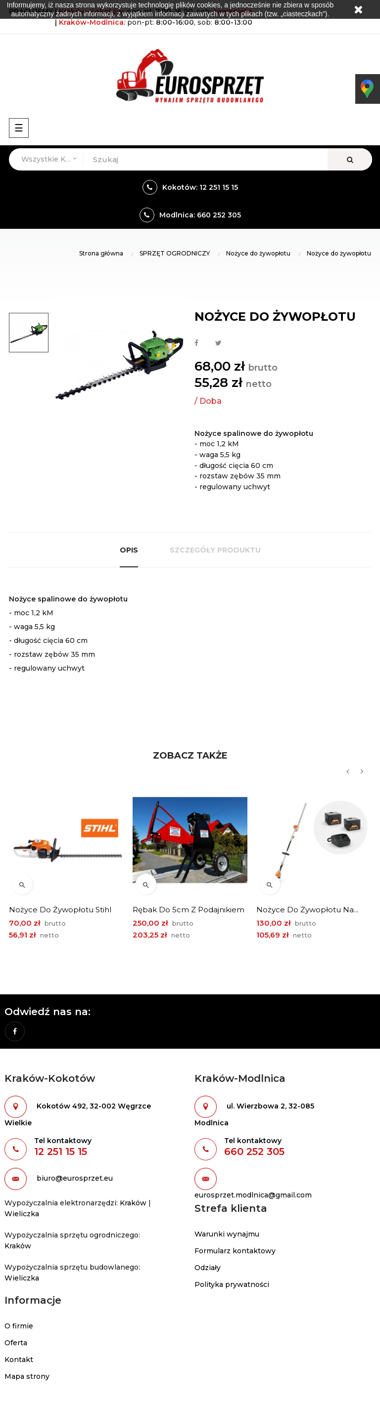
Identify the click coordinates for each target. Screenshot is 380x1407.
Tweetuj (218, 343)
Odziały (207, 1267)
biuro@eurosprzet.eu (75, 1178)
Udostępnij (196, 343)
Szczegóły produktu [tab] (215, 550)
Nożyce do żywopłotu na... (307, 909)
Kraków (133, 1202)
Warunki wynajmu (226, 1234)
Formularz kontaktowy (235, 1250)
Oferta (15, 1342)
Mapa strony (26, 1376)
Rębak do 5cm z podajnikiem (188, 909)
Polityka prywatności (231, 1284)
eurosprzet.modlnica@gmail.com (253, 1195)
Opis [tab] (129, 550)
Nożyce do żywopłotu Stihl (60, 909)
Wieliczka (21, 1213)
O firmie (18, 1326)
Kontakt (18, 1359)
